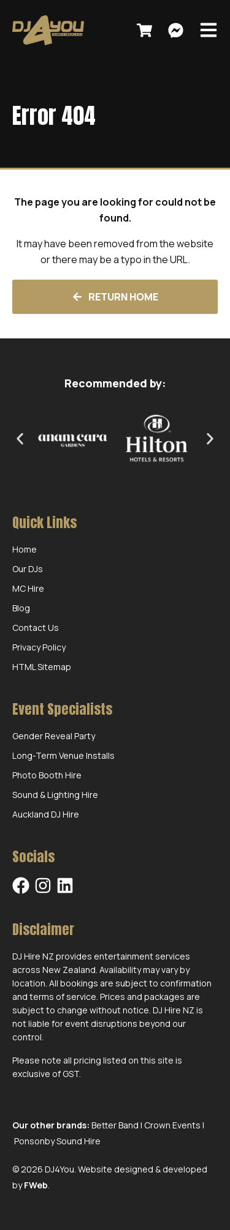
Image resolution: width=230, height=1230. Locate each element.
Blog (21, 608)
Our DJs (27, 569)
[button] (20, 439)
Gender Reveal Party (53, 736)
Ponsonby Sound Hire (57, 1141)
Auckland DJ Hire (45, 814)
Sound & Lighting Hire (55, 794)
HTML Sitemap (41, 667)
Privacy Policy (39, 647)
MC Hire (28, 588)
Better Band (115, 1125)
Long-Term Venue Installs (63, 755)
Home (24, 549)
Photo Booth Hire (47, 775)
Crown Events (172, 1125)
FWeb (36, 1185)
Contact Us (35, 627)
